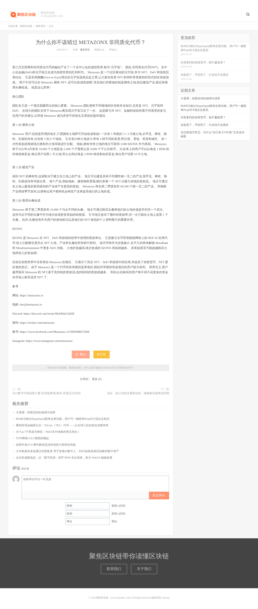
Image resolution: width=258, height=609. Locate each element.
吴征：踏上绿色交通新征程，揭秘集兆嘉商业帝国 (138, 393)
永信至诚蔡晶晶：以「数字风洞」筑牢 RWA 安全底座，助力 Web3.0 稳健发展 (64, 457)
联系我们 (114, 569)
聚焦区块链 (22, 14)
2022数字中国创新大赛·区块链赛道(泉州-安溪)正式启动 (46, 393)
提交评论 (158, 495)
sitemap (165, 597)
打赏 (101, 354)
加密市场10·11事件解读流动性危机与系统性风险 (46, 444)
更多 (95, 379)
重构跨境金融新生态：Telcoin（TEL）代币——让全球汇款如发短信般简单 (62, 425)
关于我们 (144, 569)
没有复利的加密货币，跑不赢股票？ (203, 117)
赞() (81, 354)
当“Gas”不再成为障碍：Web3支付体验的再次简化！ (48, 431)
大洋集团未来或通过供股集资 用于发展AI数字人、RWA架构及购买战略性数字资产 (67, 451)
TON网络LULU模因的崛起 (32, 438)
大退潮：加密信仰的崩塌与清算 (35, 412)
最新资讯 (40, 26)
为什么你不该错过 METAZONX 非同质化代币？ (91, 42)
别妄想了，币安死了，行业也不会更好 (205, 124)
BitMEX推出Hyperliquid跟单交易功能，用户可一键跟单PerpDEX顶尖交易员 (62, 418)
